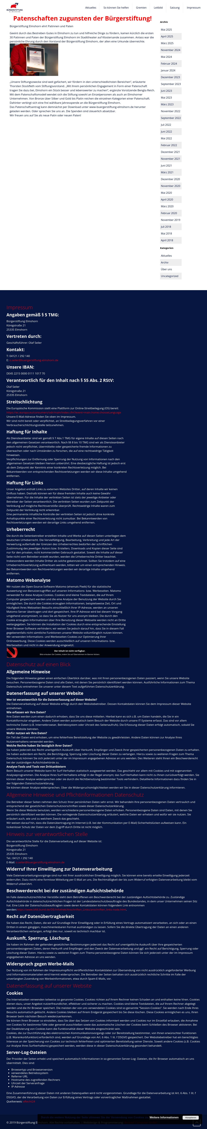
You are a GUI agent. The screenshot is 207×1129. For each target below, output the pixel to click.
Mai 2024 (166, 57)
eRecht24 (29, 1101)
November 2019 (170, 220)
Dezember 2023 (170, 77)
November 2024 (170, 50)
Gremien (141, 7)
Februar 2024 (169, 63)
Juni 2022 (166, 131)
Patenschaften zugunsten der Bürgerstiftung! (82, 18)
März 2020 (167, 206)
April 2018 (167, 240)
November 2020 (170, 186)
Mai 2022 (166, 138)
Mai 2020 (166, 193)
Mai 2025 (166, 29)
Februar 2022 (169, 145)
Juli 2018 (166, 226)
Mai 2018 (166, 233)
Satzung (175, 7)
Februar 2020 (169, 213)
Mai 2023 (166, 97)
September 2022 (171, 118)
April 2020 (167, 199)
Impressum (194, 7)
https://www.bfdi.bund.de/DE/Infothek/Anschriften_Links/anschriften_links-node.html (71, 909)
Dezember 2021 (170, 152)
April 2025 (167, 36)
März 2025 (167, 43)
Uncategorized (169, 276)
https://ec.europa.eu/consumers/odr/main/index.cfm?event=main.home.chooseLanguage (63, 412)
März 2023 (167, 104)
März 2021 (167, 172)
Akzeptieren (190, 1118)
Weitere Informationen (164, 1117)
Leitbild (158, 7)
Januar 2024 (168, 70)
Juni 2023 (166, 91)
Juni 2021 (166, 165)
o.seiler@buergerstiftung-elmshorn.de (33, 360)
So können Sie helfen (116, 7)
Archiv (164, 262)
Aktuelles (90, 7)
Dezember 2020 (170, 179)
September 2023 (171, 84)
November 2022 (170, 111)
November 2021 (170, 159)
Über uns (166, 269)
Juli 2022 (166, 125)
